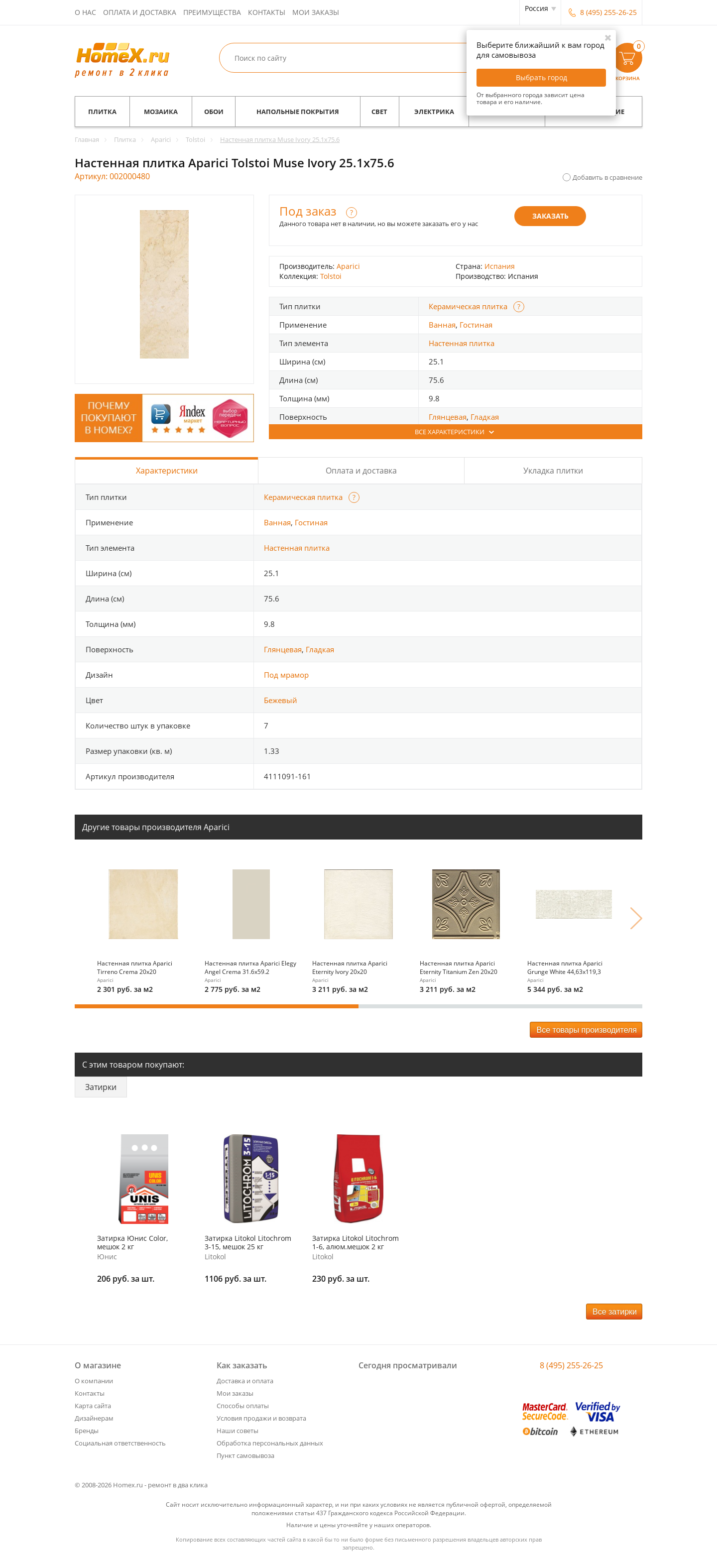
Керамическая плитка (468, 306)
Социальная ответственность (120, 1443)
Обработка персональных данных (270, 1443)
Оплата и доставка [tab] (361, 470)
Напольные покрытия (297, 111)
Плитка (102, 111)
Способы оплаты (243, 1405)
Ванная (442, 325)
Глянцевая (448, 417)
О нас (85, 12)
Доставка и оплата (245, 1380)
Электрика (434, 111)
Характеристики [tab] (167, 470)
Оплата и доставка (139, 12)
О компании (94, 1380)
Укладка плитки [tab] (553, 470)
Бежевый (280, 700)
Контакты (266, 12)
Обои (214, 111)
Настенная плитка (461, 343)
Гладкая (485, 417)
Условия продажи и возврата (261, 1418)
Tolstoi (331, 276)
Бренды (87, 1430)
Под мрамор (286, 675)
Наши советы (237, 1430)
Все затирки (615, 1312)
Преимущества (212, 12)
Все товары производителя (586, 1030)
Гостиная (476, 325)
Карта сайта (93, 1405)
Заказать (550, 216)
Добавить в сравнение (607, 177)
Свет (379, 111)
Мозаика (161, 111)
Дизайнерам (94, 1418)
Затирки (101, 1087)
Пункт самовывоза (245, 1455)
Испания (499, 266)
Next (636, 918)
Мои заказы (315, 12)
